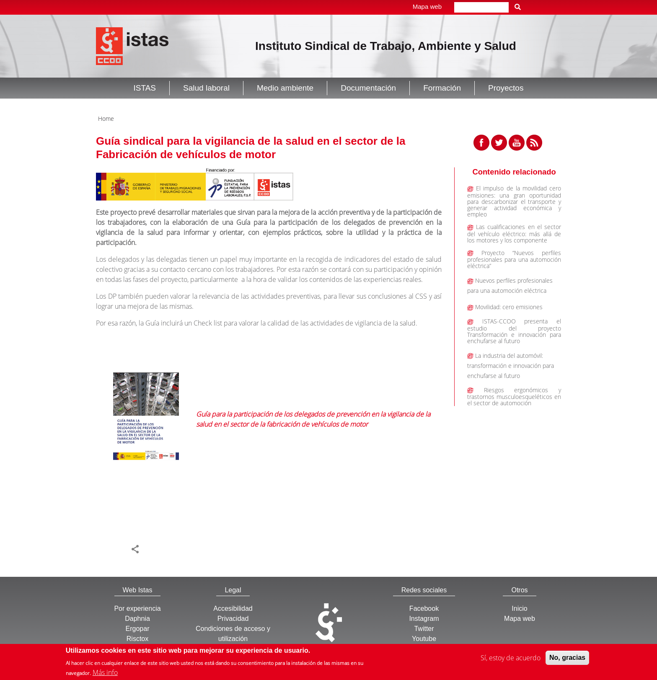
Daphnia (137, 618)
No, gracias (567, 658)
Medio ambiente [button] (285, 87)
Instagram (424, 618)
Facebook (424, 608)
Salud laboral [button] (206, 87)
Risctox (137, 638)
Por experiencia (137, 608)
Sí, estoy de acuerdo (511, 659)
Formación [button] (442, 87)
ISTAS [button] (145, 87)
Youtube (424, 638)
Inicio (519, 608)
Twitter (424, 628)
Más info (105, 674)
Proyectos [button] (505, 87)
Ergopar (138, 628)
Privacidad (233, 618)
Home (106, 118)
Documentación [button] (368, 87)
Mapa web (427, 6)
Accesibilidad (232, 608)
